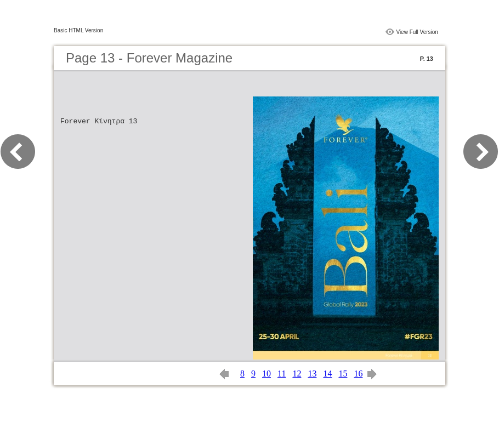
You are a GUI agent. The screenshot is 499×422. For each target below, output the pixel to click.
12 (296, 373)
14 (327, 373)
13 (312, 373)
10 (266, 373)
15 (342, 373)
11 (281, 373)
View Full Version (417, 32)
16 (358, 373)
